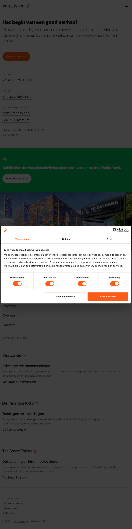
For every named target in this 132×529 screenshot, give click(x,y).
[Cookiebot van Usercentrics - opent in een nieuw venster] (115, 230)
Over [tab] (109, 239)
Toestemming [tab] (22, 239)
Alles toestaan (108, 296)
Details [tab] (66, 239)
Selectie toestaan (65, 296)
